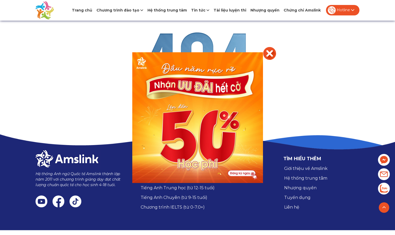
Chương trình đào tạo (119, 10)
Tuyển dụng (297, 197)
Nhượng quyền (264, 10)
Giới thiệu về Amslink (306, 168)
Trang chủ (82, 10)
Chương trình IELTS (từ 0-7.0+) (173, 207)
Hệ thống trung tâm (167, 10)
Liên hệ (291, 207)
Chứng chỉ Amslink (302, 10)
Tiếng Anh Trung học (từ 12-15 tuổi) (178, 187)
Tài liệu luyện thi (230, 10)
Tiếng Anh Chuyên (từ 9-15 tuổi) (174, 197)
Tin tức (200, 10)
